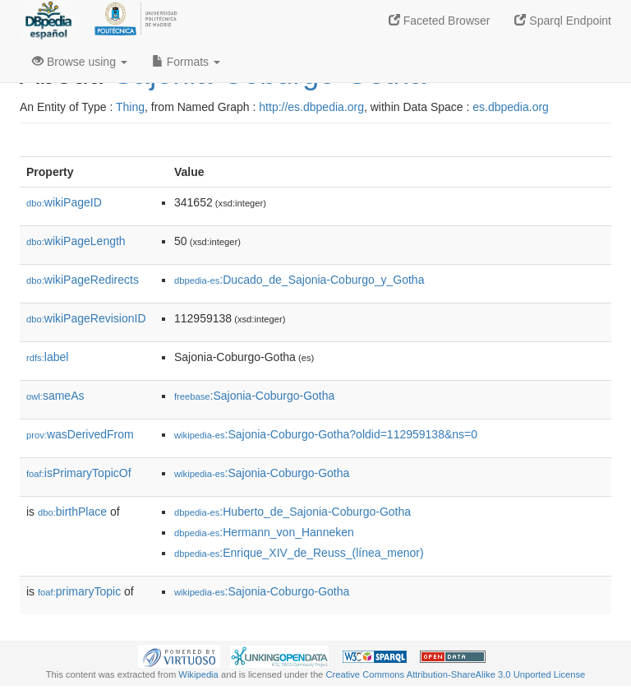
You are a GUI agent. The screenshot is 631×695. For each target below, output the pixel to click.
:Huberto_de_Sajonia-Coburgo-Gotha (292, 511)
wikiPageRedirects (82, 279)
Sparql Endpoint (562, 20)
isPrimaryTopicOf (78, 473)
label (47, 357)
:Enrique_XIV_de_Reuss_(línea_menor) (299, 552)
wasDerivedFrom (80, 434)
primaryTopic (79, 591)
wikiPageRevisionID (86, 318)
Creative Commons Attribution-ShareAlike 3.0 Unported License (455, 674)
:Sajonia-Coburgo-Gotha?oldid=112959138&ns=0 (325, 434)
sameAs (55, 395)
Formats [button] (186, 61)
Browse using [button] (79, 61)
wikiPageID (64, 202)
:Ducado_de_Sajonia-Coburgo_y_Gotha (299, 279)
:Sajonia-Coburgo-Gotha (254, 395)
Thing (130, 107)
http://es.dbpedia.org (311, 107)
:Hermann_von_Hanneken (264, 532)
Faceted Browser (440, 20)
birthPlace (72, 511)
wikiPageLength (76, 241)
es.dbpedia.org (510, 107)
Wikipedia (198, 674)
